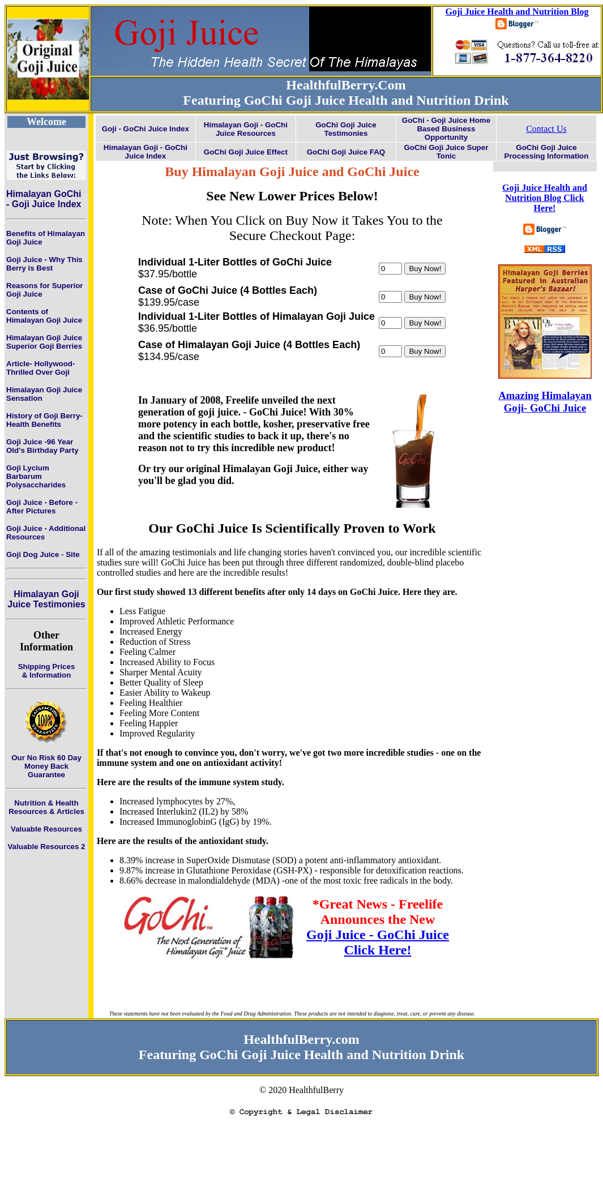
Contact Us (546, 129)
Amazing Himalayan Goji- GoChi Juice (545, 401)
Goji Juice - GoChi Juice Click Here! (377, 942)
